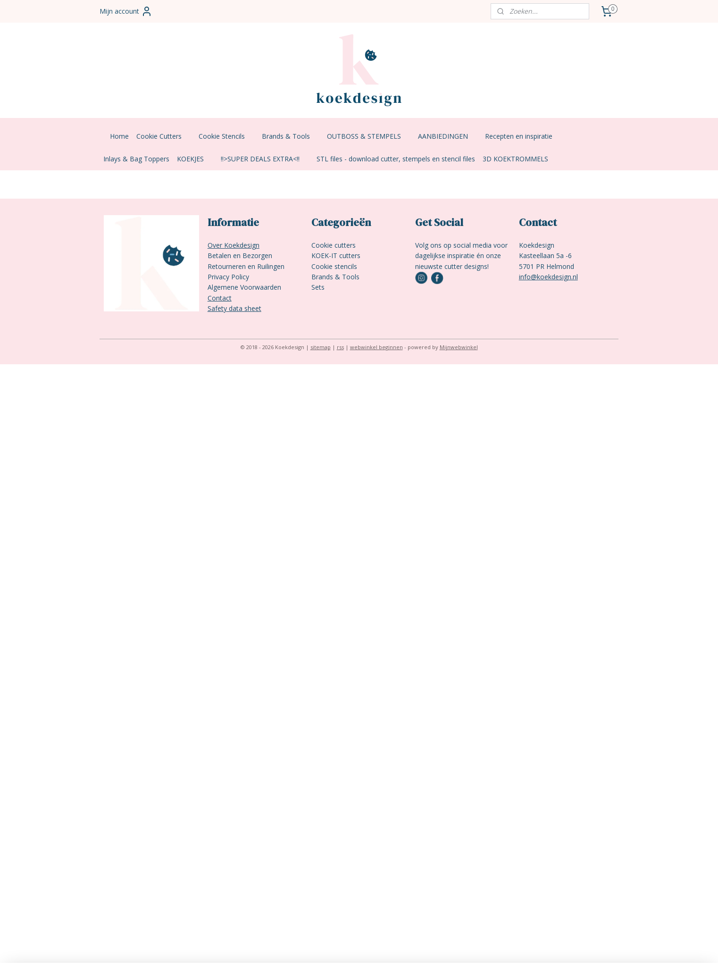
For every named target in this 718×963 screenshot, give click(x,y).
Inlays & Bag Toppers (136, 158)
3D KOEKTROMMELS (515, 158)
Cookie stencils (334, 266)
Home (119, 136)
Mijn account (126, 11)
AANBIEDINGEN (447, 136)
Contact (220, 297)
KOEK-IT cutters (335, 255)
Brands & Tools (290, 136)
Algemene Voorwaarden (244, 287)
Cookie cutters (333, 245)
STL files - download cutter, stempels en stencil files (396, 158)
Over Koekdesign (233, 245)
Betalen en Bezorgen (240, 255)
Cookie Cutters (163, 136)
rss (340, 347)
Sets (318, 287)
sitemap (320, 347)
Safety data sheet (234, 308)
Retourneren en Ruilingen (246, 266)
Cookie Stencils (226, 136)
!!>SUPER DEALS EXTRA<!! (265, 158)
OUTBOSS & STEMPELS (368, 136)
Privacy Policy (228, 276)
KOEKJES (195, 158)
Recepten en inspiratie (523, 136)
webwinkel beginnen (376, 347)
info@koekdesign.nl (548, 276)
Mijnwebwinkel (459, 347)
